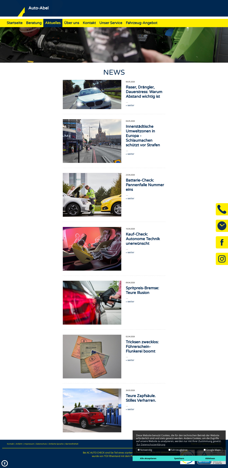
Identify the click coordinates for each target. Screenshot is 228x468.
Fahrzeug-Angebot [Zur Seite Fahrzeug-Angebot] (141, 23)
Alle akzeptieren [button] (148, 458)
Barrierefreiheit (71, 443)
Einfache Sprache (56, 443)
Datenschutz (41, 443)
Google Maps (212, 449)
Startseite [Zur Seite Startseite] (15, 23)
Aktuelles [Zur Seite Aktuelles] (53, 23)
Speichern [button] (179, 458)
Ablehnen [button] (210, 458)
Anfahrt (19, 443)
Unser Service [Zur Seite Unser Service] (110, 23)
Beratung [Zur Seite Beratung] (34, 23)
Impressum (29, 443)
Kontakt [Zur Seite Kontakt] (89, 23)
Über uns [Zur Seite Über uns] (71, 23)
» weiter (130, 105)
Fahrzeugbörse (178, 449)
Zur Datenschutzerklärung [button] (151, 444)
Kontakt (10, 443)
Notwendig (145, 449)
